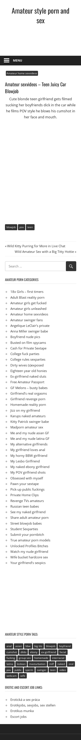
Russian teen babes (24, 506)
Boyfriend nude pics (25, 337)
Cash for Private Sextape (28, 348)
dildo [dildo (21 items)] (23, 652)
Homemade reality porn (28, 404)
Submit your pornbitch (27, 534)
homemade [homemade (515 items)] (41, 658)
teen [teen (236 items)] (53, 670)
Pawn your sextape (24, 484)
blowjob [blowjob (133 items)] (50, 646)
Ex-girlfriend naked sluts (28, 376)
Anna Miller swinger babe (29, 331)
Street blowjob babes (26, 523)
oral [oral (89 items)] (71, 664)
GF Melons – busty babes (29, 388)
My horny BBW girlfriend (28, 455)
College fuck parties (24, 354)
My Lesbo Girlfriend (25, 461)
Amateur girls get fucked (28, 303)
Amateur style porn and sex (40, 15)
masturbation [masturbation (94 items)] (37, 664)
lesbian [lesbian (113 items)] (21, 664)
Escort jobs (18, 716)
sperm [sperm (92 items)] (29, 670)
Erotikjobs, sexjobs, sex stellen (33, 705)
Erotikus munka (22, 711)
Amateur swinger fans (26, 320)
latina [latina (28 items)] (9, 664)
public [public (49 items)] (18, 670)
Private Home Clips (24, 495)
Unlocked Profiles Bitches (29, 546)
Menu (17, 60)
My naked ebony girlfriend (29, 467)
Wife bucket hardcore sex (29, 557)
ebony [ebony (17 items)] (33, 652)
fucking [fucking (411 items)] (10, 658)
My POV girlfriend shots (28, 472)
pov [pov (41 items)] (8, 670)
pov (21, 227)
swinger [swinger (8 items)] (41, 670)
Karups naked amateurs (28, 416)
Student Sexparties (24, 529)
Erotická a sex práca (25, 699)
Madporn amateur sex (26, 427)
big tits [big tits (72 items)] (38, 646)
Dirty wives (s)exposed (27, 365)
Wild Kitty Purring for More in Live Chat (36, 246)
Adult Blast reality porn (27, 297)
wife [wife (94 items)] (22, 676)
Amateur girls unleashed (28, 308)
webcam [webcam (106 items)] (11, 676)
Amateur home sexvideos (21, 73)
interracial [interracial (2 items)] (58, 658)
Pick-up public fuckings (27, 489)
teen (30, 227)
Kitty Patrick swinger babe (29, 421)
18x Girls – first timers (26, 291)
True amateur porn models (30, 540)
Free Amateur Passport (27, 382)
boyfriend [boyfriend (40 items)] (65, 646)
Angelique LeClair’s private (29, 325)
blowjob (11, 227)
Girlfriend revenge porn (27, 399)
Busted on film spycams (28, 342)
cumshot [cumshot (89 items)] (11, 652)
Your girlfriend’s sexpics (28, 563)
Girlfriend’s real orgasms (28, 393)
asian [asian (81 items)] (18, 646)
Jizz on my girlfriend (25, 410)
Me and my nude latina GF (29, 438)
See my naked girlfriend (28, 512)
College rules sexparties (27, 359)
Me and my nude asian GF (29, 433)
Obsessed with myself (26, 478)
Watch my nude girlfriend (29, 551)
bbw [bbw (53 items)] (27, 646)
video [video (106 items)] (62, 670)
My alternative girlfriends (29, 444)
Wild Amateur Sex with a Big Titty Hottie (44, 251)
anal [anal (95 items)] (9, 646)
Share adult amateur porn (29, 517)
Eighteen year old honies (28, 371)
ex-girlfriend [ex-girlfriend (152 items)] (48, 652)
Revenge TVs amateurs (27, 501)
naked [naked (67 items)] (61, 664)
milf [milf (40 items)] (51, 664)
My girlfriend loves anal (27, 450)
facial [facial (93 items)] (63, 652)
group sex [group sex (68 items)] (25, 658)
